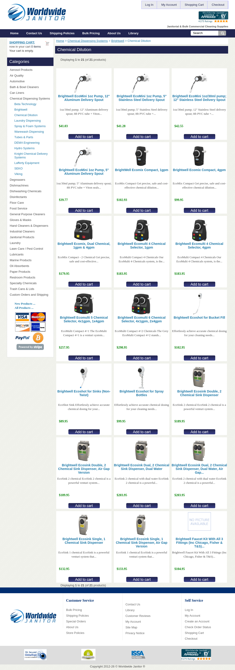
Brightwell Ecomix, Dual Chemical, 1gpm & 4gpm (84, 245)
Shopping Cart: (22, 42)
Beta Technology (31, 104)
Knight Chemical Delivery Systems (32, 155)
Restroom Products (30, 277)
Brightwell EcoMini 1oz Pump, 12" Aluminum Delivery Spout (84, 98)
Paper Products (30, 271)
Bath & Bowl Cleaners (24, 87)
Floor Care (30, 202)
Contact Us (34, 33)
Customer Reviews (138, 616)
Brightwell (117, 41)
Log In (149, 4)
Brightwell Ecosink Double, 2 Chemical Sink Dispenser (199, 393)
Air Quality (30, 75)
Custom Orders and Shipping (30, 295)
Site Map (131, 627)
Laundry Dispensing (27, 120)
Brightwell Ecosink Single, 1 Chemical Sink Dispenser (83, 540)
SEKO (32, 168)
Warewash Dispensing (29, 131)
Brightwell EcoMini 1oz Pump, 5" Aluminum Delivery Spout (84, 171)
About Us (114, 33)
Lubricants (17, 254)
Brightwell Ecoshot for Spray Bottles (142, 393)
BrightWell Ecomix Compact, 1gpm (141, 170)
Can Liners (30, 92)
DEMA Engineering (32, 142)
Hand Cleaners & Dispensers (30, 226)
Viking (32, 174)
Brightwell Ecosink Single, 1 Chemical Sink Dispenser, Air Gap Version (141, 542)
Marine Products (21, 260)
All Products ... (24, 307)
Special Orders (76, 621)
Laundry (30, 243)
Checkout (218, 4)
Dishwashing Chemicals (30, 191)
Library (133, 33)
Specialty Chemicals (30, 283)
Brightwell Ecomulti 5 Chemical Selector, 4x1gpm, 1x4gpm (84, 319)
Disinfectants (30, 197)
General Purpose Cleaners (27, 214)
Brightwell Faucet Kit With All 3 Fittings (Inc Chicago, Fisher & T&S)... (199, 542)
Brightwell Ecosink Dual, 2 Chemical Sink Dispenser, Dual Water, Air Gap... (199, 468)
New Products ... (25, 303)
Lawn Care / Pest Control (30, 248)
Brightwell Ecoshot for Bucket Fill (199, 317)
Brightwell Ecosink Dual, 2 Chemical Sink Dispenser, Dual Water (141, 467)
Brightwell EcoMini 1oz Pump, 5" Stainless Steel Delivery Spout (141, 98)
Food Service (19, 208)
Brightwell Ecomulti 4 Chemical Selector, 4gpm (199, 245)
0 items (36, 46)
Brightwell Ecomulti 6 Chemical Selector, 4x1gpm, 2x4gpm (142, 319)
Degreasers (17, 179)
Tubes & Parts (23, 137)
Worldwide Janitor (130, 666)
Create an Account (197, 621)
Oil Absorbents (30, 266)
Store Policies (75, 633)
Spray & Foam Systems (30, 126)
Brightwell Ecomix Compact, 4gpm (199, 170)
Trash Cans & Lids (30, 289)
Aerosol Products (30, 70)
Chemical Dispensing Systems (87, 41)
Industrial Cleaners (22, 231)
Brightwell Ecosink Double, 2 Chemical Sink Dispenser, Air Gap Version (83, 468)
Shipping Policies (62, 33)
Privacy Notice (135, 633)
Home (14, 33)
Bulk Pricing (91, 33)
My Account (169, 4)
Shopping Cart (194, 4)
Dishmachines (30, 185)
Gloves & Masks (30, 220)
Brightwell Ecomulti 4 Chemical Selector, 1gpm (142, 245)
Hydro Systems (32, 148)
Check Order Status (198, 627)
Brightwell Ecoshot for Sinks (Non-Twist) (83, 393)
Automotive (17, 81)
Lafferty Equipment (32, 163)
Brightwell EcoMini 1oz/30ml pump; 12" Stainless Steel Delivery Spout (199, 98)
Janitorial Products (30, 237)
